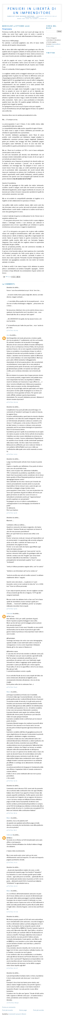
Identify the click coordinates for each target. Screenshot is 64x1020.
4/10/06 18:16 (12, 813)
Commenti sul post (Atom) (17, 1014)
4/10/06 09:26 (12, 402)
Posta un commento (8, 1007)
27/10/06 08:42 (13, 1003)
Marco (9, 692)
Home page (23, 1010)
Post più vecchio (38, 1010)
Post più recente (7, 1010)
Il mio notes (50, 46)
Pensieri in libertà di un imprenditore (32, 11)
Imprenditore (56, 44)
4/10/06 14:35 (12, 513)
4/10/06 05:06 (12, 330)
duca (8, 335)
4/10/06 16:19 (12, 781)
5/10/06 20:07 (12, 968)
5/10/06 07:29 (12, 912)
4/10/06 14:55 (12, 609)
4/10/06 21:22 (12, 862)
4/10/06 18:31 (12, 830)
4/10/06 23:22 (12, 886)
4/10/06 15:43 (12, 687)
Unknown (10, 613)
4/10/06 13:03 (12, 454)
